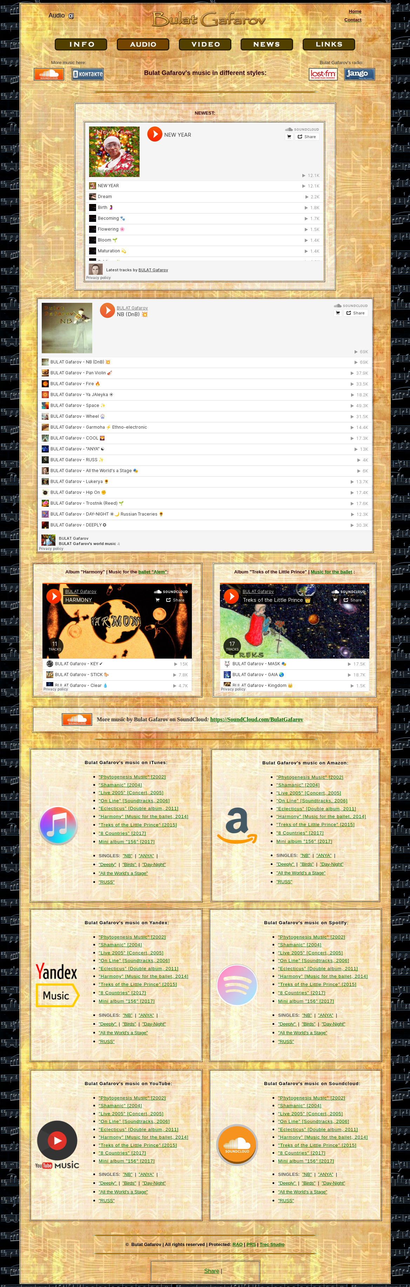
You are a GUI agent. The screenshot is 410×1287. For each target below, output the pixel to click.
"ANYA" (146, 855)
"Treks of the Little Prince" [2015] (138, 825)
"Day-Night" (154, 864)
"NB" (127, 855)
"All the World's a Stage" (123, 873)
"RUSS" (107, 882)
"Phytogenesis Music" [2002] (132, 776)
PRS (251, 1244)
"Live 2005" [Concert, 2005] (131, 792)
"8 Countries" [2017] (122, 833)
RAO (238, 1244)
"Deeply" (107, 864)
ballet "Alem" (153, 571)
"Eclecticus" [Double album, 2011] (139, 808)
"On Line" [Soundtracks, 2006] (134, 800)
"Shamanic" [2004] (120, 785)
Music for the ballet (331, 571)
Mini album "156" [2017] (127, 841)
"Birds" (129, 864)
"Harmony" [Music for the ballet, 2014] (144, 816)
